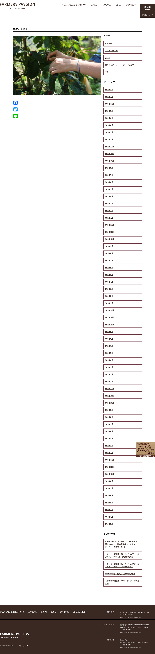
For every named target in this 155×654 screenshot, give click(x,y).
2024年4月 (109, 196)
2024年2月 (109, 211)
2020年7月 (109, 488)
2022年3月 (109, 367)
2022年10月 (109, 325)
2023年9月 (109, 246)
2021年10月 (109, 403)
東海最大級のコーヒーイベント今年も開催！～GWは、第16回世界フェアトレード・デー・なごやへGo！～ (121, 544)
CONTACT (131, 5)
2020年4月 (109, 510)
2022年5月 (109, 353)
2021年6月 (109, 431)
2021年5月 (109, 438)
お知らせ (108, 44)
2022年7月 (109, 346)
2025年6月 (109, 118)
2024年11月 (109, 154)
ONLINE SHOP (79, 612)
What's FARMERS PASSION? (12, 612)
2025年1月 (109, 139)
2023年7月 (109, 260)
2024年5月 (109, 189)
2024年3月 (109, 204)
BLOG (119, 5)
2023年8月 (109, 253)
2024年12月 (109, 147)
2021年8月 (109, 417)
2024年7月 (109, 175)
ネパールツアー (111, 51)
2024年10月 (109, 161)
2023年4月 (109, 282)
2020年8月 (109, 481)
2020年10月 (109, 474)
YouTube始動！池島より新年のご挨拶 (120, 574)
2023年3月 (109, 289)
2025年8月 (109, 111)
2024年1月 (109, 218)
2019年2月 (109, 517)
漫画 (107, 72)
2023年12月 (109, 225)
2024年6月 (109, 182)
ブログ (107, 58)
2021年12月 (109, 389)
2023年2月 (109, 296)
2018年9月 (109, 524)
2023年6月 (109, 268)
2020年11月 (109, 467)
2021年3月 (109, 453)
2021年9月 (109, 410)
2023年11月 (109, 232)
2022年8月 (109, 339)
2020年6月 (109, 495)
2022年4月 (109, 360)
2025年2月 (109, 132)
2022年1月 (109, 382)
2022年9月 (109, 332)
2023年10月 (109, 239)
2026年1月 (109, 97)
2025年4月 (109, 125)
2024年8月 (109, 168)
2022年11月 (109, 317)
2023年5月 (109, 275)
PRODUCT (106, 5)
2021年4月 (109, 446)
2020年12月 (109, 460)
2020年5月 (109, 503)
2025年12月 (109, 104)
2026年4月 (109, 90)
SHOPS (94, 5)
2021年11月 (109, 396)
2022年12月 (109, 310)
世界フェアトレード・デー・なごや (119, 65)
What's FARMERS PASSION (74, 5)
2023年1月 (109, 303)
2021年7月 (109, 424)
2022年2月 (109, 374)
